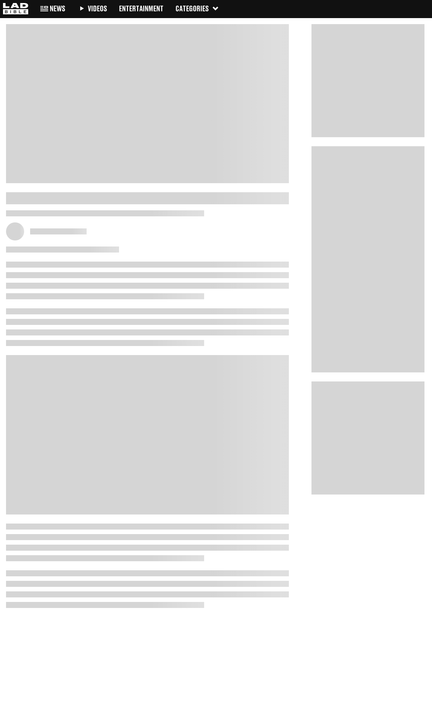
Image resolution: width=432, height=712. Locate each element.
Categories (197, 8)
